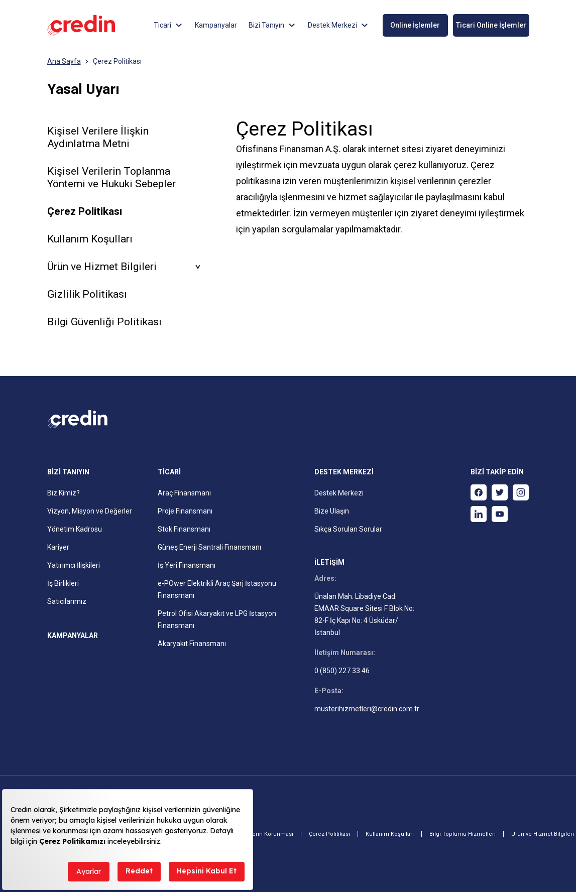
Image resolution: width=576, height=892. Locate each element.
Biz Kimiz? (63, 493)
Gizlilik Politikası (87, 294)
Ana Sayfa (64, 61)
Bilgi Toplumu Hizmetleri (462, 834)
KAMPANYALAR (72, 635)
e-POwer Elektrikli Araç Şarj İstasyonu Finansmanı (217, 589)
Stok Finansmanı (184, 529)
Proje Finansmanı (185, 511)
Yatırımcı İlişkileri (73, 565)
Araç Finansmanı (184, 493)
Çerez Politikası (117, 61)
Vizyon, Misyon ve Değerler (89, 511)
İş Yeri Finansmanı (186, 565)
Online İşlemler (415, 25)
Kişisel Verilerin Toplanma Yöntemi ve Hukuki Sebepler (111, 177)
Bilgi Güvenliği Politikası (104, 322)
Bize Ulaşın (331, 511)
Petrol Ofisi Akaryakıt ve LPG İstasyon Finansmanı (217, 619)
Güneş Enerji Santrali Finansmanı (209, 547)
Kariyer (58, 547)
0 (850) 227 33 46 (342, 671)
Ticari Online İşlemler (491, 25)
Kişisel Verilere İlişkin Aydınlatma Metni (98, 137)
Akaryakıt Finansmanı (192, 644)
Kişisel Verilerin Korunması (257, 834)
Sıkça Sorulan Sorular (348, 529)
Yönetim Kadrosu (74, 529)
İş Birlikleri (63, 583)
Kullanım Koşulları (90, 239)
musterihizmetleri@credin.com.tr (366, 709)
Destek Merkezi (339, 493)
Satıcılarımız (66, 601)
